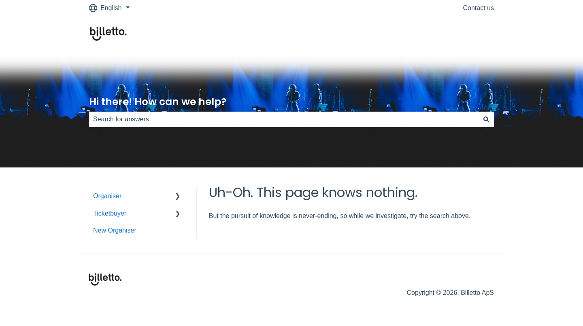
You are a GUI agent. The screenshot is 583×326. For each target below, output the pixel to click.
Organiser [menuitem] (107, 196)
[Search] (486, 119)
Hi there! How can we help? (158, 102)
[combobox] (284, 119)
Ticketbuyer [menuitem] (109, 213)
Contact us (478, 7)
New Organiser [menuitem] (114, 230)
